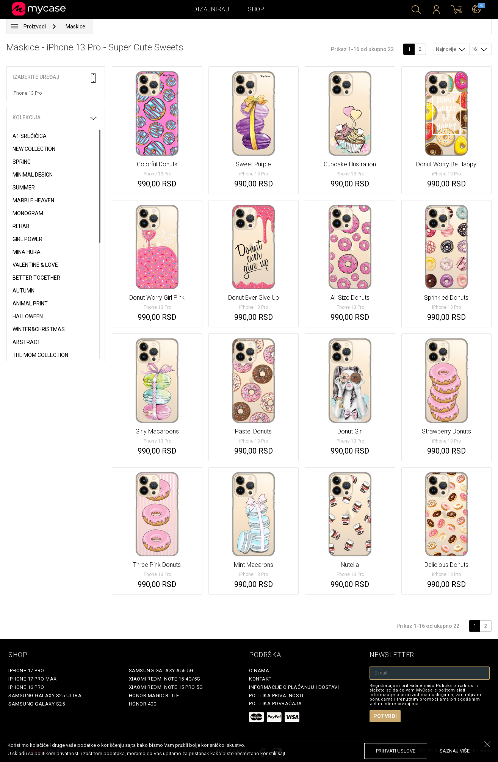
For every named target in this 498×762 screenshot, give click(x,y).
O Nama (259, 670)
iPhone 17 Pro (26, 670)
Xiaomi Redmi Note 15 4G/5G (164, 679)
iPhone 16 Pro (26, 687)
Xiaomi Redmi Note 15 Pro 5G (166, 687)
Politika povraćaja (275, 703)
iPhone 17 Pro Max (32, 679)
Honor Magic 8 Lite (154, 695)
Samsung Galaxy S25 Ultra (44, 695)
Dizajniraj (211, 9)
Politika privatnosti (276, 695)
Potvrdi (385, 716)
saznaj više (455, 751)
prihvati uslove (395, 751)
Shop (256, 9)
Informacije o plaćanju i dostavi (294, 687)
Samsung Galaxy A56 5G (161, 670)
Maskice (75, 26)
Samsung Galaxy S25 (36, 704)
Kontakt (260, 679)
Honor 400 (143, 704)
